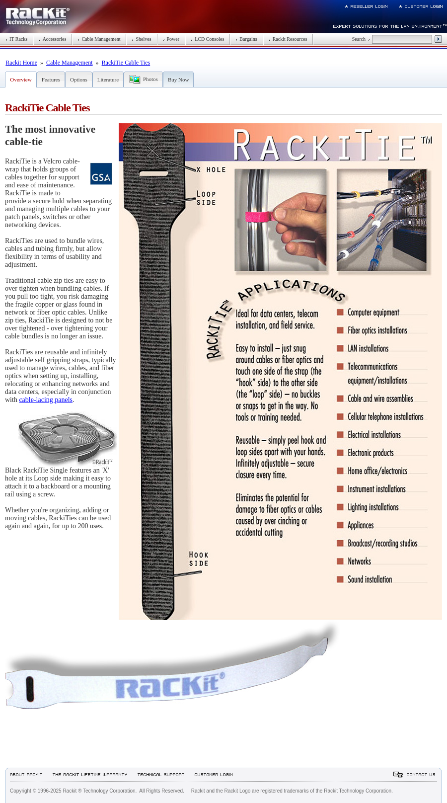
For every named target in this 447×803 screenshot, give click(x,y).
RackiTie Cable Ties (126, 62)
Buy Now (178, 79)
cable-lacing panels (46, 399)
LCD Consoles (207, 39)
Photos (150, 79)
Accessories (52, 39)
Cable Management (98, 39)
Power (171, 39)
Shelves (141, 39)
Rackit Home (21, 62)
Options (78, 79)
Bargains (246, 39)
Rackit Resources (288, 39)
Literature (108, 79)
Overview (20, 79)
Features (51, 79)
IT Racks (16, 39)
